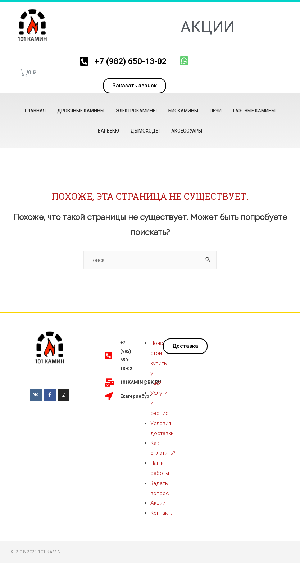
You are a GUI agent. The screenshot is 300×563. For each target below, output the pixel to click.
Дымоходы (145, 131)
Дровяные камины (80, 110)
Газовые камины (254, 110)
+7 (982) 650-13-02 (130, 60)
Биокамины (183, 110)
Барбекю (108, 131)
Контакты (162, 513)
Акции (158, 503)
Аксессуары (186, 131)
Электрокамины (136, 110)
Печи (216, 110)
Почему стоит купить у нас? (160, 363)
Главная (35, 110)
